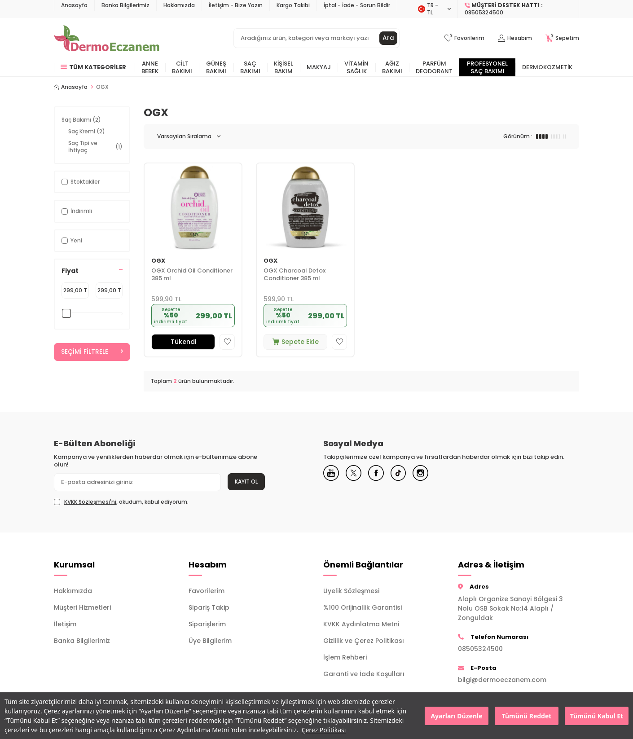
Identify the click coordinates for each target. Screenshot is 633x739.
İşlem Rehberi (345, 657)
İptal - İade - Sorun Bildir (357, 5)
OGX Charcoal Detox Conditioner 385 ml (294, 274)
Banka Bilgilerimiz (125, 5)
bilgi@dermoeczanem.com (502, 679)
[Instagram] (431, 474)
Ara (388, 38)
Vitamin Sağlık (356, 67)
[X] (357, 474)
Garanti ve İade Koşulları (363, 673)
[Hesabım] (515, 38)
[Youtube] (332, 474)
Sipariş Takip (209, 607)
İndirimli (77, 211)
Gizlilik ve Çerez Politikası (363, 640)
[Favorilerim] (464, 38)
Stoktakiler (81, 181)
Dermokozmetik (547, 67)
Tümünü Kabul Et (596, 716)
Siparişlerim (207, 624)
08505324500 (480, 648)
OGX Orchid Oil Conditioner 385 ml (192, 274)
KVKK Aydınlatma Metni (361, 624)
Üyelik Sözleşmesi (351, 590)
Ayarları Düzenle (456, 716)
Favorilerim (206, 590)
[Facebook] (382, 474)
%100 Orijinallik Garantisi (362, 607)
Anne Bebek (149, 67)
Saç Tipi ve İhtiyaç (95, 146)
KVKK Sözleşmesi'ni (90, 502)
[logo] (106, 38)
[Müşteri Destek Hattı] (518, 9)
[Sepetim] (562, 38)
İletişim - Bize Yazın (236, 5)
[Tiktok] (406, 474)
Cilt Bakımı (182, 67)
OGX (158, 261)
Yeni (72, 240)
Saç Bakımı (250, 67)
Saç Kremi (86, 131)
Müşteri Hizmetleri (82, 607)
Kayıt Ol (246, 481)
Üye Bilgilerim (210, 640)
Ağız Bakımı (392, 67)
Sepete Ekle (296, 341)
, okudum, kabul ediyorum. (121, 502)
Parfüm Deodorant (434, 67)
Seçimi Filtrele (92, 352)
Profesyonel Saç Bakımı (487, 67)
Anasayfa (74, 5)
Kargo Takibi (293, 5)
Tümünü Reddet (527, 716)
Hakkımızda (179, 5)
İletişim (65, 624)
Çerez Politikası (324, 730)
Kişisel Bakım (283, 67)
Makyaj (319, 67)
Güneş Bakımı (216, 67)
